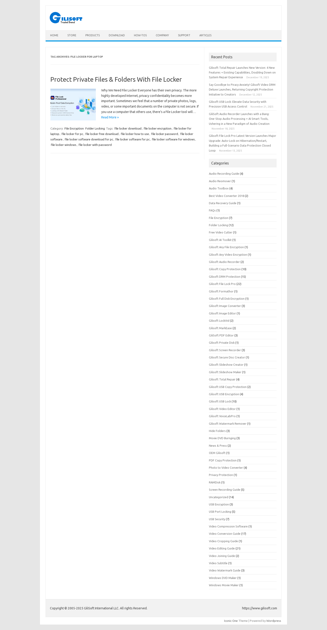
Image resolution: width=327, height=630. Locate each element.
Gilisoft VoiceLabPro (222, 416)
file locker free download (102, 133)
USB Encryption (219, 504)
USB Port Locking (220, 511)
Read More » (110, 117)
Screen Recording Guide (224, 489)
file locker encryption (157, 128)
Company (162, 35)
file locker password (164, 133)
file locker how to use (135, 133)
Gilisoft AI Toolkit (220, 239)
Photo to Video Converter (226, 467)
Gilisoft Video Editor (222, 408)
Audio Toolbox (219, 188)
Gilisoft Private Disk (222, 342)
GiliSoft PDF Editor (221, 335)
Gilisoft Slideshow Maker (225, 372)
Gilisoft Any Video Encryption (228, 254)
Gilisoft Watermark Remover (227, 423)
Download (117, 35)
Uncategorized (218, 497)
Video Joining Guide (222, 555)
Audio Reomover (220, 181)
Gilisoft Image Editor (222, 313)
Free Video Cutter (220, 232)
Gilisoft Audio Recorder (224, 261)
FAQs (212, 210)
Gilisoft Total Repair (222, 379)
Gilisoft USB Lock (220, 401)
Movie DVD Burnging (222, 438)
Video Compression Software (228, 526)
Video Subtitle (218, 563)
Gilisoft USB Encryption (224, 394)
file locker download (127, 128)
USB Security (217, 519)
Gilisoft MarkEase (220, 328)
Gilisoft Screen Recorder (225, 350)
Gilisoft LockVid (219, 320)
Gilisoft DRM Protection (224, 276)
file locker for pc (72, 133)
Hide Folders (217, 430)
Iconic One (231, 620)
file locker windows (63, 144)
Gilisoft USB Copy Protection (228, 386)
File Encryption (74, 128)
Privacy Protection (221, 474)
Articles (205, 35)
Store (71, 35)
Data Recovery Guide (222, 203)
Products (92, 35)
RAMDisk (214, 482)
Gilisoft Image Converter (225, 305)
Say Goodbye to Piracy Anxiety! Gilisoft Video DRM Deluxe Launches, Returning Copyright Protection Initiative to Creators (242, 89)
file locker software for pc (132, 139)
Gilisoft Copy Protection (225, 269)
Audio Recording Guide (224, 173)
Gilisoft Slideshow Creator (226, 364)
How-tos (140, 35)
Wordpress (273, 620)
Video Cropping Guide (223, 541)
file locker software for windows (173, 139)
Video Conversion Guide (224, 533)
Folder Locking (95, 128)
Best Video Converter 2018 (226, 195)
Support (184, 35)
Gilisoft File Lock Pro (222, 283)
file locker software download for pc (89, 139)
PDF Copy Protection (223, 460)
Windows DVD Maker (223, 577)
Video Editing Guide (222, 548)
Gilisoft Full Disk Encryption (227, 298)
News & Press (218, 445)
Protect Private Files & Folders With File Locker (116, 79)
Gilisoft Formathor (221, 291)
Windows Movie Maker (224, 585)
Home (54, 35)
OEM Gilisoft (217, 452)
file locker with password (95, 144)
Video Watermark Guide (224, 570)
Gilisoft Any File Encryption (226, 247)
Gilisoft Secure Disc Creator (227, 357)
